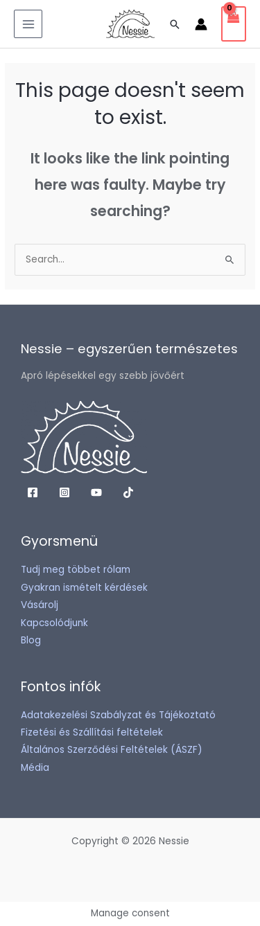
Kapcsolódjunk (54, 623)
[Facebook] (32, 492)
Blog (31, 640)
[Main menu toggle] (28, 24)
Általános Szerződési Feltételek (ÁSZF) (111, 749)
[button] (174, 24)
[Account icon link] (201, 24)
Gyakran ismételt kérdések (84, 587)
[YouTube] (96, 492)
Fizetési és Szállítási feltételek (92, 732)
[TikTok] (128, 492)
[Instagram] (64, 492)
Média (35, 767)
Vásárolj (39, 605)
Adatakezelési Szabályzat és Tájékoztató (118, 715)
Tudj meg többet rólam (75, 569)
